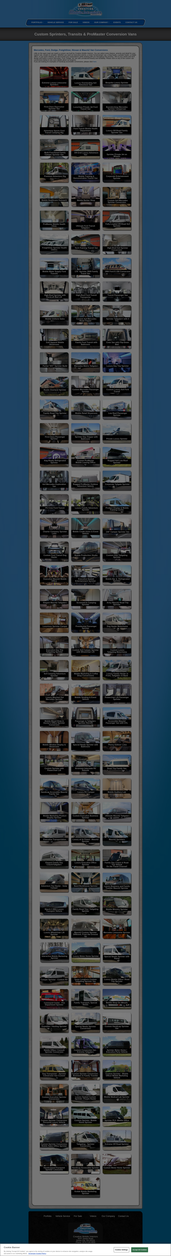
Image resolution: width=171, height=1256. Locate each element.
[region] (85, 1250)
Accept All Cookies (140, 1250)
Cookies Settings (121, 1250)
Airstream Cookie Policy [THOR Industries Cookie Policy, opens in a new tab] (37, 1253)
